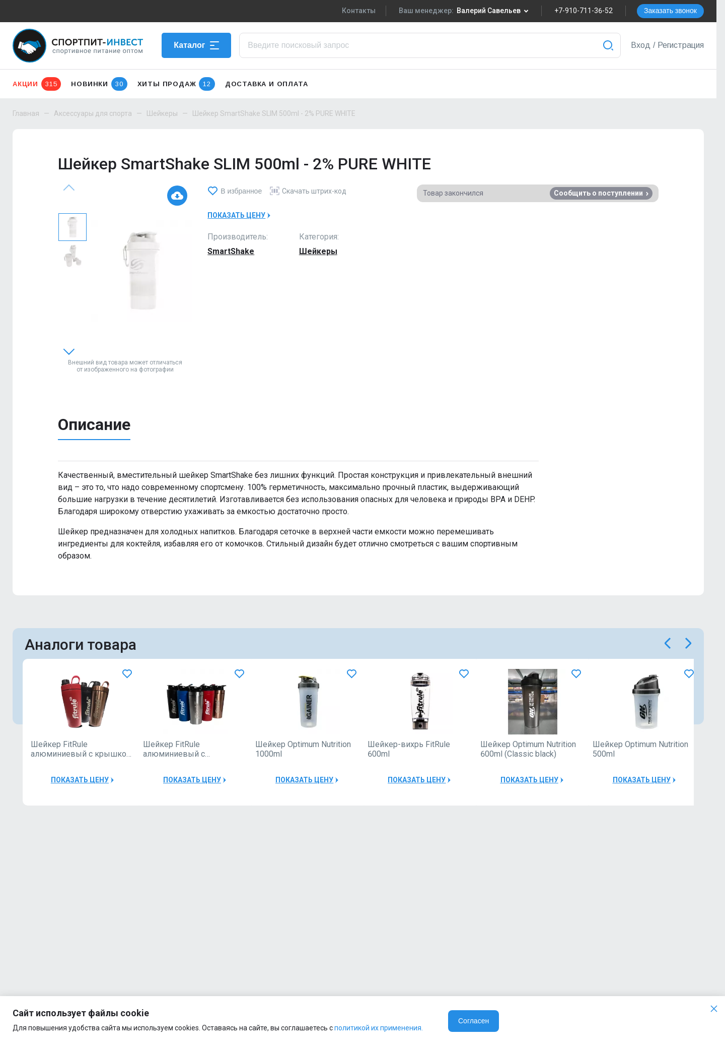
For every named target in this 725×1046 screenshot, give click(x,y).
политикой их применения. (378, 1028)
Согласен (473, 1021)
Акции (37, 84)
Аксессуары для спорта (93, 113)
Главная (26, 113)
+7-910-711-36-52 (583, 11)
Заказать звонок (670, 11)
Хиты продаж (176, 84)
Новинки (99, 84)
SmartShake (230, 251)
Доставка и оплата (266, 84)
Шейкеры (162, 113)
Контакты (359, 11)
